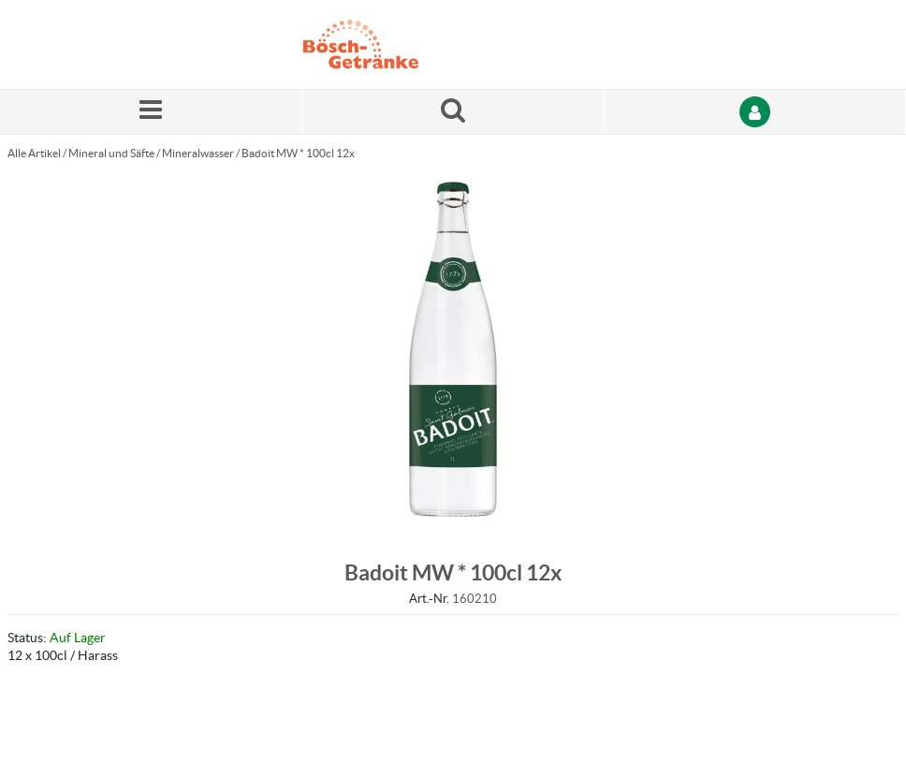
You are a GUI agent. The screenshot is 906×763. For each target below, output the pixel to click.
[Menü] (151, 112)
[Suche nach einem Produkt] (453, 112)
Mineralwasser (198, 153)
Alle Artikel (34, 153)
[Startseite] (392, 44)
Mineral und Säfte (111, 153)
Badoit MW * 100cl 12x (298, 153)
